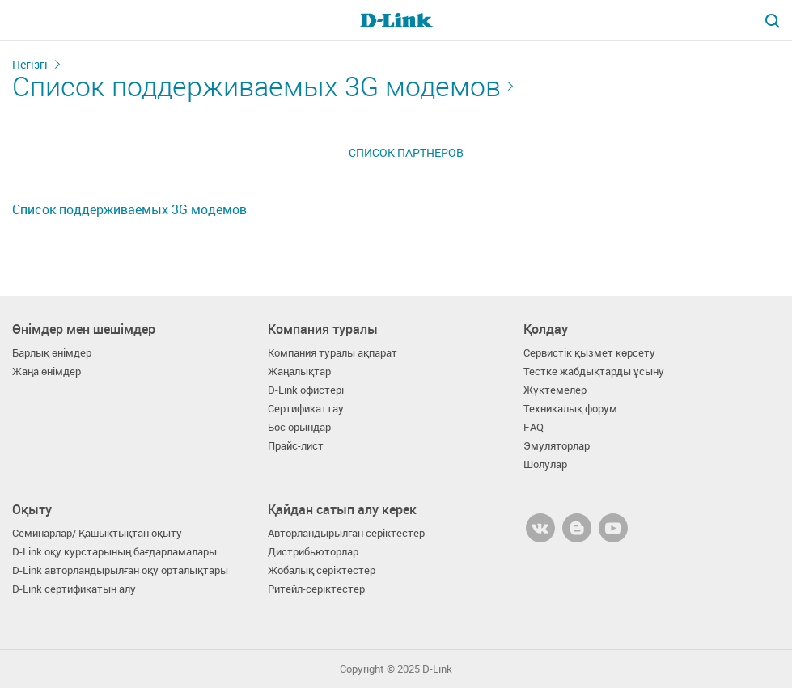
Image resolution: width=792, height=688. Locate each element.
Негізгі (30, 64)
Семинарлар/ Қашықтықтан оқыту (97, 533)
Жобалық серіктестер (321, 570)
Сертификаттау (306, 409)
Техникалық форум (570, 409)
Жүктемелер (555, 390)
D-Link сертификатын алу (74, 589)
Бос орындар (299, 427)
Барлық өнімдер (51, 353)
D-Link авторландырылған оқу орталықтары (120, 570)
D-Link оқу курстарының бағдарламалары (114, 552)
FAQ (533, 427)
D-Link (437, 669)
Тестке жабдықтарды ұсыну (593, 371)
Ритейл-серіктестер (316, 589)
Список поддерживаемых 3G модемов (256, 86)
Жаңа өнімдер (46, 371)
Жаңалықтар (299, 371)
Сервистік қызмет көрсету (589, 353)
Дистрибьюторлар (313, 552)
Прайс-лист (296, 446)
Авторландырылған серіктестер (346, 533)
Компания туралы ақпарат (332, 353)
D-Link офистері (306, 390)
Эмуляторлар (556, 446)
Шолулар (545, 464)
